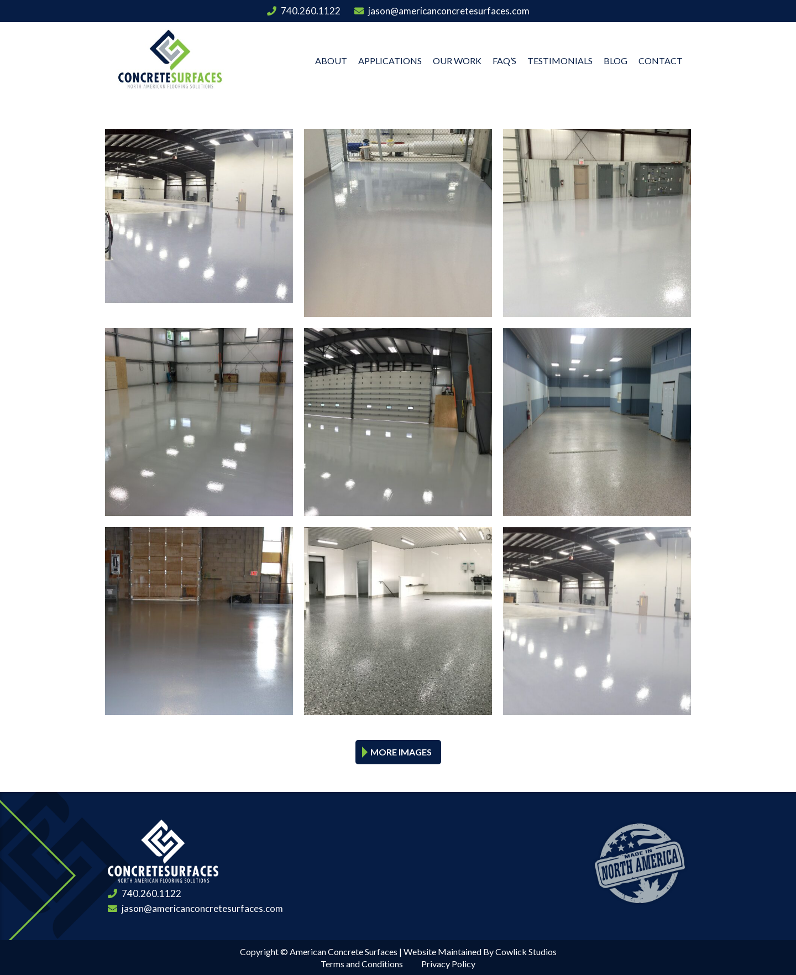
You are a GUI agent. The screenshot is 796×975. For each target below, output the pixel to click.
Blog (615, 60)
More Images (401, 752)
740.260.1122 (304, 11)
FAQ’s (504, 60)
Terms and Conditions (362, 963)
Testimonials (560, 60)
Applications (390, 60)
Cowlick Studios (526, 951)
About (331, 60)
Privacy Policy (448, 963)
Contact (660, 60)
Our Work (457, 60)
